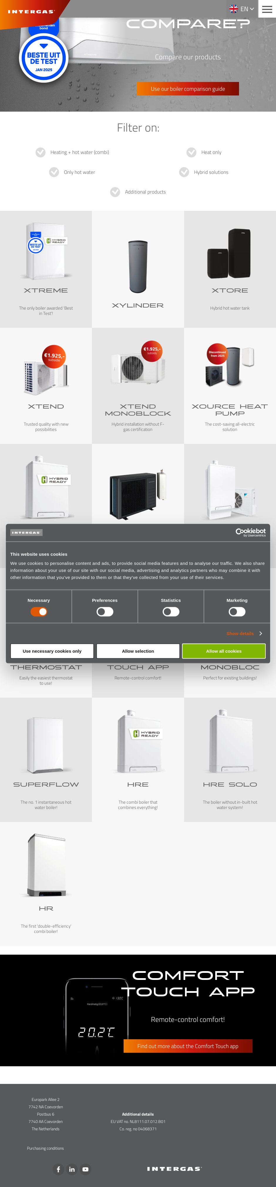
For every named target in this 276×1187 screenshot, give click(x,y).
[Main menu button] (267, 9)
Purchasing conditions (45, 1148)
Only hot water (79, 172)
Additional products (145, 192)
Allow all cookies (224, 651)
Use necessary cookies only (52, 651)
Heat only (211, 152)
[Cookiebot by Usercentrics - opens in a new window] (240, 532)
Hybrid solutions (211, 172)
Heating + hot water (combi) (80, 152)
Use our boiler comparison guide (188, 88)
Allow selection (138, 651)
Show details (240, 633)
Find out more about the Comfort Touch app (187, 1046)
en (244, 9)
